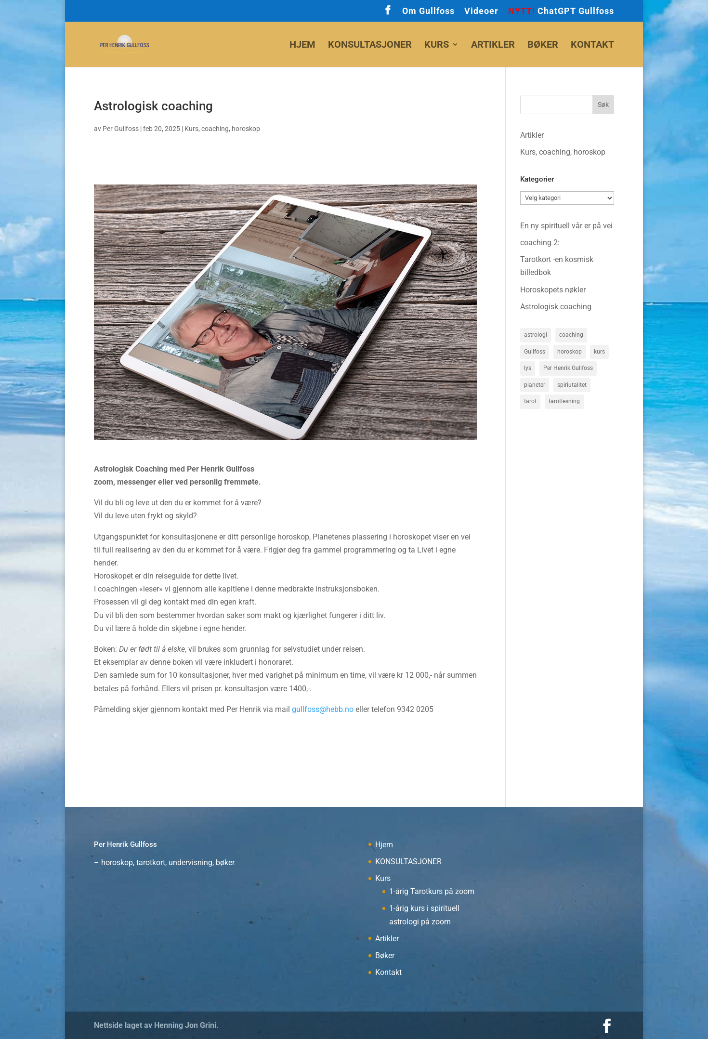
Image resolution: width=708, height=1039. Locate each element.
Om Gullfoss (428, 11)
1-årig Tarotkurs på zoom (431, 891)
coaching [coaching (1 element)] (571, 334)
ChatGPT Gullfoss (561, 11)
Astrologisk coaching (555, 306)
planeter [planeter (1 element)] (534, 385)
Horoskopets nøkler (553, 289)
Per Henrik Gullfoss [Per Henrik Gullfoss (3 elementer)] (568, 368)
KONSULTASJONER (370, 45)
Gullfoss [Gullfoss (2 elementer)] (534, 351)
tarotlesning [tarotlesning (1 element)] (564, 402)
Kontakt (592, 45)
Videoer (481, 11)
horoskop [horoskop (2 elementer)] (569, 351)
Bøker (542, 45)
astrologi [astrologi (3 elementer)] (535, 334)
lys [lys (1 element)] (527, 368)
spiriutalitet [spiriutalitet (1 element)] (572, 385)
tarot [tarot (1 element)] (530, 402)
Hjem (302, 45)
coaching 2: (540, 242)
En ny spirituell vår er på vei (566, 225)
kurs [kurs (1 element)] (599, 351)
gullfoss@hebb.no (323, 709)
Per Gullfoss (121, 128)
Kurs (436, 45)
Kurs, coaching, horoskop (222, 128)
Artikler (493, 45)
